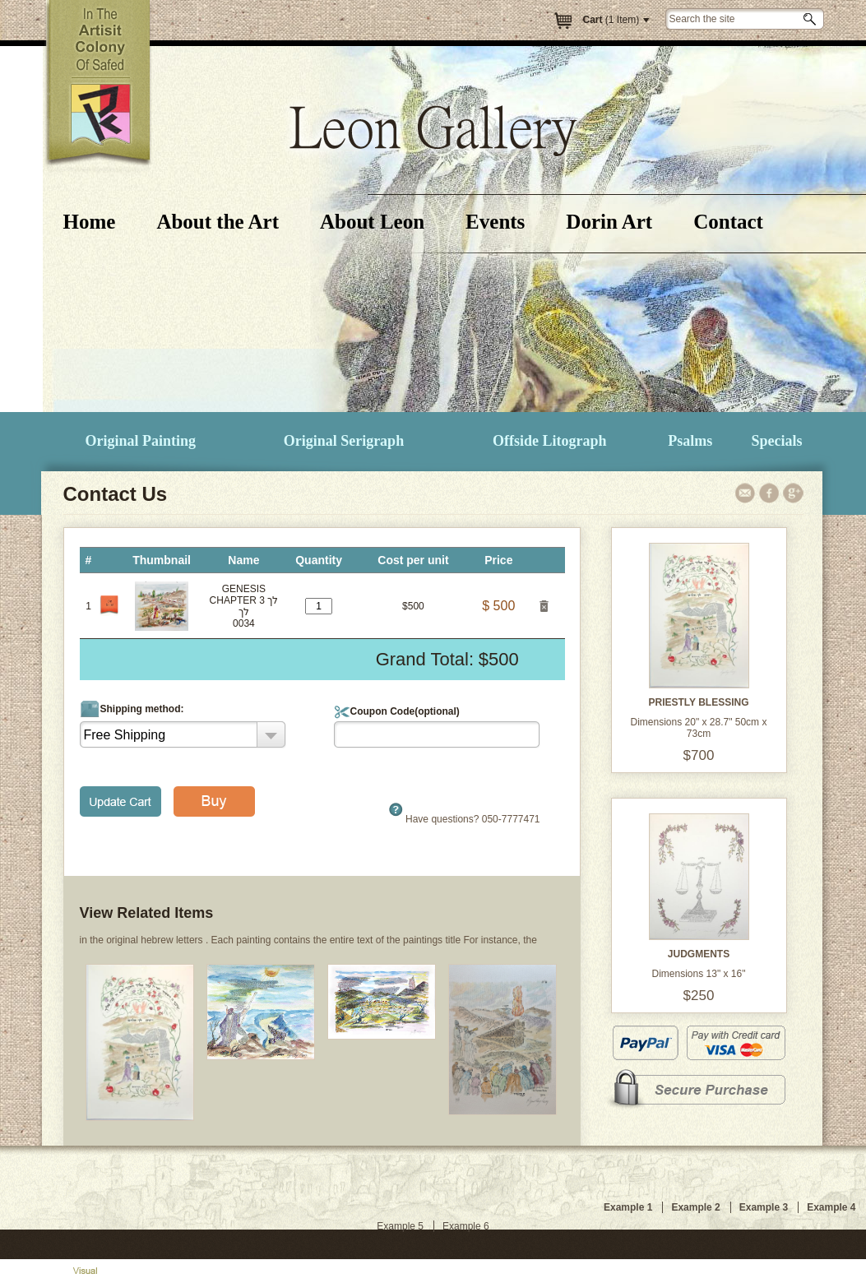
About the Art (217, 222)
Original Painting (141, 441)
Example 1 (628, 1207)
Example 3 (763, 1207)
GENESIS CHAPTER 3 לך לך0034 (244, 606)
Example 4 (831, 1207)
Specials (776, 441)
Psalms (690, 441)
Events (495, 222)
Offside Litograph (550, 441)
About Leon (372, 222)
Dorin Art (609, 222)
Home (89, 222)
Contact (728, 222)
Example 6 (465, 1226)
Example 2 (695, 1207)
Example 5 (400, 1226)
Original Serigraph (344, 441)
